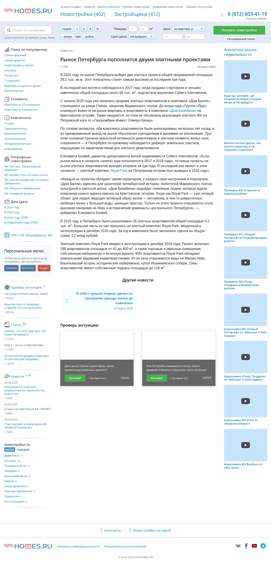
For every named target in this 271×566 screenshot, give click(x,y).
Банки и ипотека (109, 7)
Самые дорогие (14, 60)
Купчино (10, 461)
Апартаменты (13, 149)
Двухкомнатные (15, 133)
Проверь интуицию (28, 287)
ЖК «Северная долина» (19, 193)
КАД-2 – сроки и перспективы (24, 345)
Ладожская (11, 496)
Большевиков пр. (16, 476)
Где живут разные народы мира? (26, 294)
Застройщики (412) (137, 14)
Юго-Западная (14, 501)
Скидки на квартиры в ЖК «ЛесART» (27, 409)
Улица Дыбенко (14, 486)
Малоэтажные (13, 91)
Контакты (112, 530)
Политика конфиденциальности (78, 546)
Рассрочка (11, 75)
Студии (9, 123)
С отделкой (11, 80)
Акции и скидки (70, 7)
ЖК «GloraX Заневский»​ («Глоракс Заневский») (26, 181)
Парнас (9, 481)
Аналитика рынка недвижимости (240, 52)
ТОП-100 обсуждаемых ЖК (31, 235)
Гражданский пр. (15, 466)
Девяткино (11, 455)
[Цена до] (195, 36)
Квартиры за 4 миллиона (20, 109)
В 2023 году (11, 207)
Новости (89, 7)
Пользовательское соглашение (125, 546)
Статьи (18, 325)
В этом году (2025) (16, 217)
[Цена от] (173, 36)
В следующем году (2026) (21, 222)
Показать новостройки (239, 30)
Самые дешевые (15, 55)
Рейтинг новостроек (136, 7)
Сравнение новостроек (167, 7)
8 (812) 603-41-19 (247, 14)
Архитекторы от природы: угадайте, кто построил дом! (23, 306)
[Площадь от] (133, 29)
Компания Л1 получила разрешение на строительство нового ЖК (24, 390)
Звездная (10, 471)
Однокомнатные (15, 128)
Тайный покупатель (199, 7)
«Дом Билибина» (182, 110)
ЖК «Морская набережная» (22, 188)
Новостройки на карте (152, 530)
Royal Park (119, 170)
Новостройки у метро (19, 65)
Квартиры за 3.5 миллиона (22, 104)
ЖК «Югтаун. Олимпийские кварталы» (22, 168)
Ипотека (10, 70)
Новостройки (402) (82, 14)
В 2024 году (11, 212)
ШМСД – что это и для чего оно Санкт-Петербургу (25, 332)
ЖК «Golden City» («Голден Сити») (26, 175)
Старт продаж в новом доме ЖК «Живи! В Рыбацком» (25, 425)
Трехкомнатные (15, 139)
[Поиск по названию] (28, 30)
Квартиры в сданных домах (22, 86)
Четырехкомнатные (17, 143)
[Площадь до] (144, 29)
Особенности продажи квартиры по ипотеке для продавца (26, 357)
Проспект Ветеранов (18, 491)
